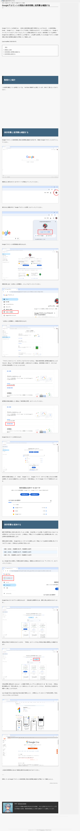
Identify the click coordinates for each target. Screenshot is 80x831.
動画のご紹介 (8, 49)
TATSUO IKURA (22, 803)
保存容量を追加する (10, 54)
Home (3, 2)
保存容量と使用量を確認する (12, 52)
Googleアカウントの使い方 (10, 2)
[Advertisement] (30, 17)
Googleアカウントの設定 (20, 2)
